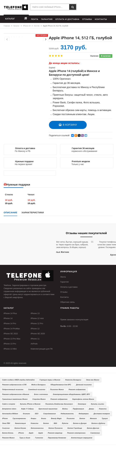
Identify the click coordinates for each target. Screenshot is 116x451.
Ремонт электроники (76, 433)
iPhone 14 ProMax (12, 328)
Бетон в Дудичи (98, 423)
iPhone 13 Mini (10, 349)
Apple (31, 433)
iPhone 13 (35, 313)
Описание (10, 212)
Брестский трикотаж (48, 409)
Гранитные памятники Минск (14, 399)
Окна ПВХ (6, 423)
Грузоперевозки (19, 418)
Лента (63, 277)
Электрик (82, 404)
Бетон (82, 418)
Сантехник (95, 433)
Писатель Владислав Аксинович (59, 404)
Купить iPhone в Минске (30, 404)
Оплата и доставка (68, 287)
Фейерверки (84, 413)
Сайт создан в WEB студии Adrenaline (18, 380)
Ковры (33, 418)
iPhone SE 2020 (38, 333)
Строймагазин (49, 413)
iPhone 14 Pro (10, 323)
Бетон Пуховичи (55, 428)
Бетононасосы (37, 428)
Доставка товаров (101, 413)
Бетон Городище (75, 428)
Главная (7, 26)
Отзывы (64, 292)
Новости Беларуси (73, 380)
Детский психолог (84, 385)
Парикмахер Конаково (57, 438)
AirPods (34, 344)
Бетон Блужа (20, 428)
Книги (43, 418)
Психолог (71, 418)
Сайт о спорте (8, 404)
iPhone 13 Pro (10, 344)
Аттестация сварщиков (81, 438)
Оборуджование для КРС (60, 385)
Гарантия (64, 282)
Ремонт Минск (8, 438)
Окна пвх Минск (92, 380)
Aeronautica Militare (10, 413)
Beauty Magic (56, 418)
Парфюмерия (78, 409)
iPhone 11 (35, 339)
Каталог (16, 26)
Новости (102, 409)
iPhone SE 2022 (11, 333)
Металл (93, 418)
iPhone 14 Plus (10, 313)
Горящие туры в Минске (50, 380)
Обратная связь (67, 302)
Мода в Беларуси (38, 385)
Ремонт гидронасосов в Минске (15, 394)
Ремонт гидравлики (77, 389)
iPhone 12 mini (37, 318)
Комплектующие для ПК (42, 349)
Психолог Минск (57, 389)
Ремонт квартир (55, 433)
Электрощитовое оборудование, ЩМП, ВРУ (71, 394)
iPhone (5, 418)
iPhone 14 (27, 26)
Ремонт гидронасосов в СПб (14, 385)
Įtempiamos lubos (9, 409)
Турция (105, 418)
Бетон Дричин (93, 428)
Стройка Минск (39, 399)
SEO (36, 413)
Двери (91, 409)
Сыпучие (6, 428)
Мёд (55, 423)
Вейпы (65, 409)
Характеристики (33, 212)
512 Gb (36, 26)
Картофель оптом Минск (83, 399)
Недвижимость (67, 413)
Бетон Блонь (7, 433)
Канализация (20, 423)
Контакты (64, 297)
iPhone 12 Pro (37, 323)
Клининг (26, 413)
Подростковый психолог (12, 389)
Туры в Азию (24, 438)
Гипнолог (39, 438)
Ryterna (65, 423)
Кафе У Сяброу (27, 409)
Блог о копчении (41, 394)
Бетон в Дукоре (80, 423)
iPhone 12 (35, 328)
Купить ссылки (97, 404)
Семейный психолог (36, 389)
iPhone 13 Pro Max (12, 339)
